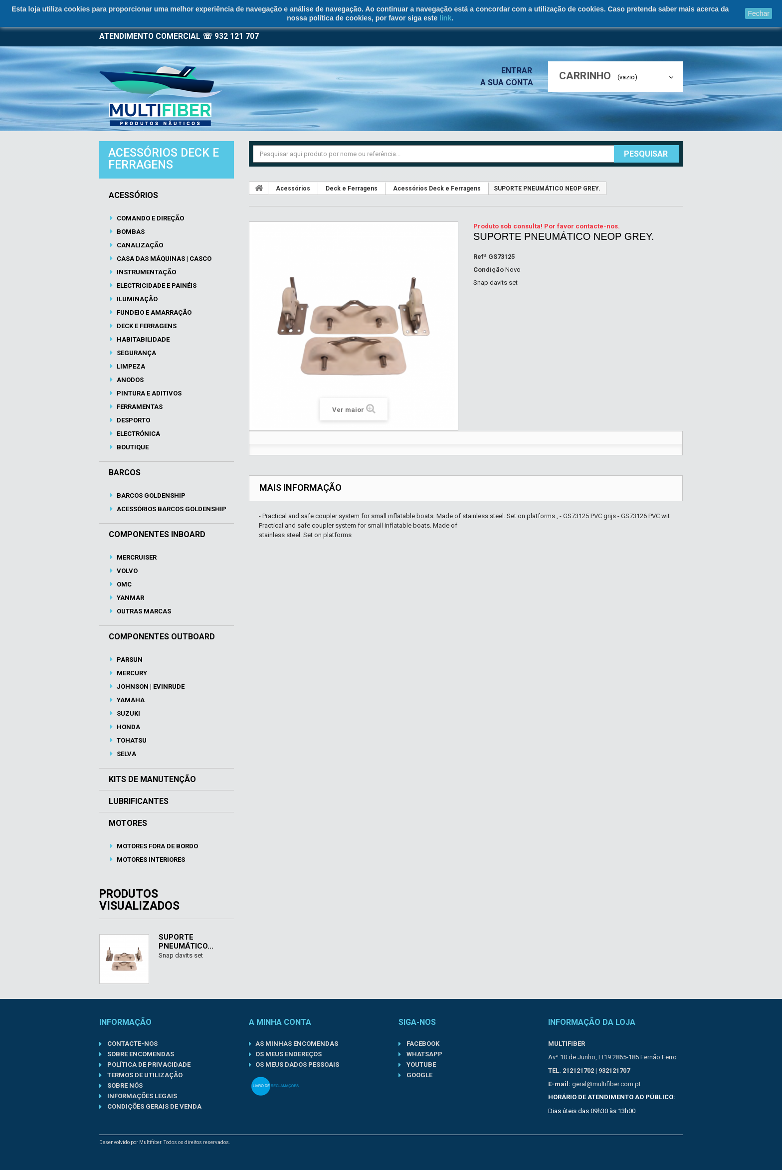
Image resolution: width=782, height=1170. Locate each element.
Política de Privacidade (148, 1064)
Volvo (126, 571)
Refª (480, 256)
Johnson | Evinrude (150, 686)
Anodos (129, 380)
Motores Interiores (150, 859)
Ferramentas (139, 406)
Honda (127, 727)
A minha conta (280, 1022)
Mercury (131, 673)
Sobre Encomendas (140, 1054)
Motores (128, 823)
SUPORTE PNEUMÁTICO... (186, 942)
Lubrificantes (139, 801)
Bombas (130, 231)
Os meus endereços (288, 1054)
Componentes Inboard (157, 534)
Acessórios (133, 195)
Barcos (125, 472)
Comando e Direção (149, 218)
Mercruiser (136, 557)
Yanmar (129, 597)
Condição (488, 269)
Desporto (132, 420)
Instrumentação (145, 272)
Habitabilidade (142, 339)
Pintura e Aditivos (148, 393)
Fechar (759, 13)
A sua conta (509, 82)
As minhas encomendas (296, 1043)
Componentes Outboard (162, 636)
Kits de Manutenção (152, 779)
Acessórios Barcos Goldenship (170, 509)
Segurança (135, 353)
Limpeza (130, 366)
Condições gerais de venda (153, 1106)
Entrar (519, 70)
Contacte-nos (132, 1043)
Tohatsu (131, 740)
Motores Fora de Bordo (156, 846)
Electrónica (137, 433)
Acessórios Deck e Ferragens (437, 188)
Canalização (139, 245)
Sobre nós (124, 1085)
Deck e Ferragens (146, 326)
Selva (125, 754)
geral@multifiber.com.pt (606, 1084)
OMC (123, 584)
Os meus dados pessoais (297, 1064)
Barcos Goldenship (150, 495)
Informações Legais (141, 1096)
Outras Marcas (143, 611)
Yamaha (130, 700)
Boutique (132, 447)
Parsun (129, 659)
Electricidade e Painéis (155, 285)
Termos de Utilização (144, 1075)
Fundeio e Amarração (153, 312)
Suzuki (127, 713)
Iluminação (136, 299)
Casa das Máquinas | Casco (163, 258)
